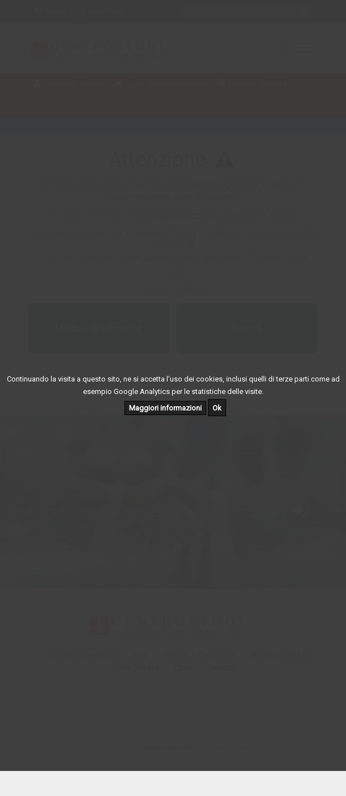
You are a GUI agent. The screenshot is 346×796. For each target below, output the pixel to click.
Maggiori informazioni (165, 408)
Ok (217, 408)
